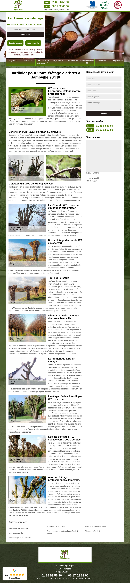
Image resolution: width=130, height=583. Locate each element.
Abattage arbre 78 (117, 61)
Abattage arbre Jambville (18, 528)
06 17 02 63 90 (60, 6)
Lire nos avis (14, 578)
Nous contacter (33, 43)
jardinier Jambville (16, 533)
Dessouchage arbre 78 (87, 62)
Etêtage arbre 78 (57, 61)
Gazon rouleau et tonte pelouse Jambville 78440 (63, 532)
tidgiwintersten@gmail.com (56, 9)
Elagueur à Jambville (93, 531)
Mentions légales (83, 579)
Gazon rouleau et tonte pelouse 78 (43, 62)
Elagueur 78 (13, 61)
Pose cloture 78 (72, 61)
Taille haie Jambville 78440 (95, 527)
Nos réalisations (15, 43)
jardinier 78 (101, 61)
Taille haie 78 (28, 61)
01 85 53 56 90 (60, 2)
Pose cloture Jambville (55, 527)
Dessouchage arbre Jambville (20, 538)
